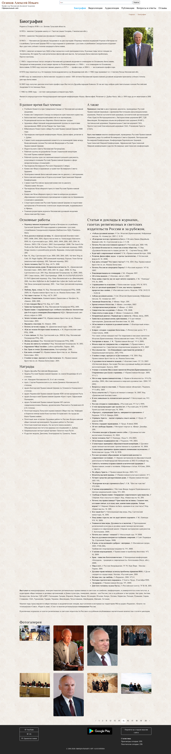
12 (110, 721)
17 (132, 721)
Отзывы (163, 8)
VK (29, 734)
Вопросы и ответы (146, 8)
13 (115, 721)
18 (137, 721)
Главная (132, 14)
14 (119, 721)
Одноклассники (29, 738)
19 (141, 721)
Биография (80, 8)
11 (106, 721)
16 (128, 721)
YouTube (29, 730)
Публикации (127, 8)
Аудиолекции (112, 8)
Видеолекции (95, 8)
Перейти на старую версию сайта (136, 731)
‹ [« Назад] (95, 721)
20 (146, 721)
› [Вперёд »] (149, 721)
